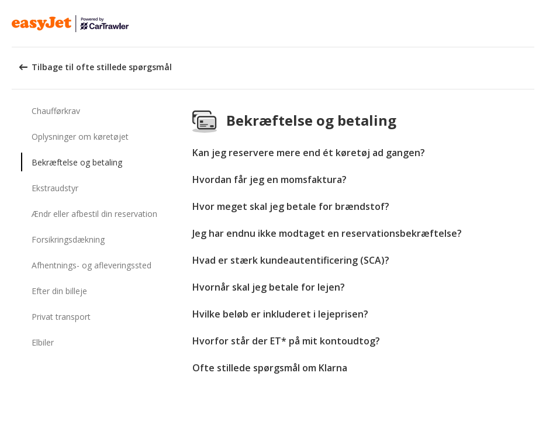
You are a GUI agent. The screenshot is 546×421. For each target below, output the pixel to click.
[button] (533, 23)
